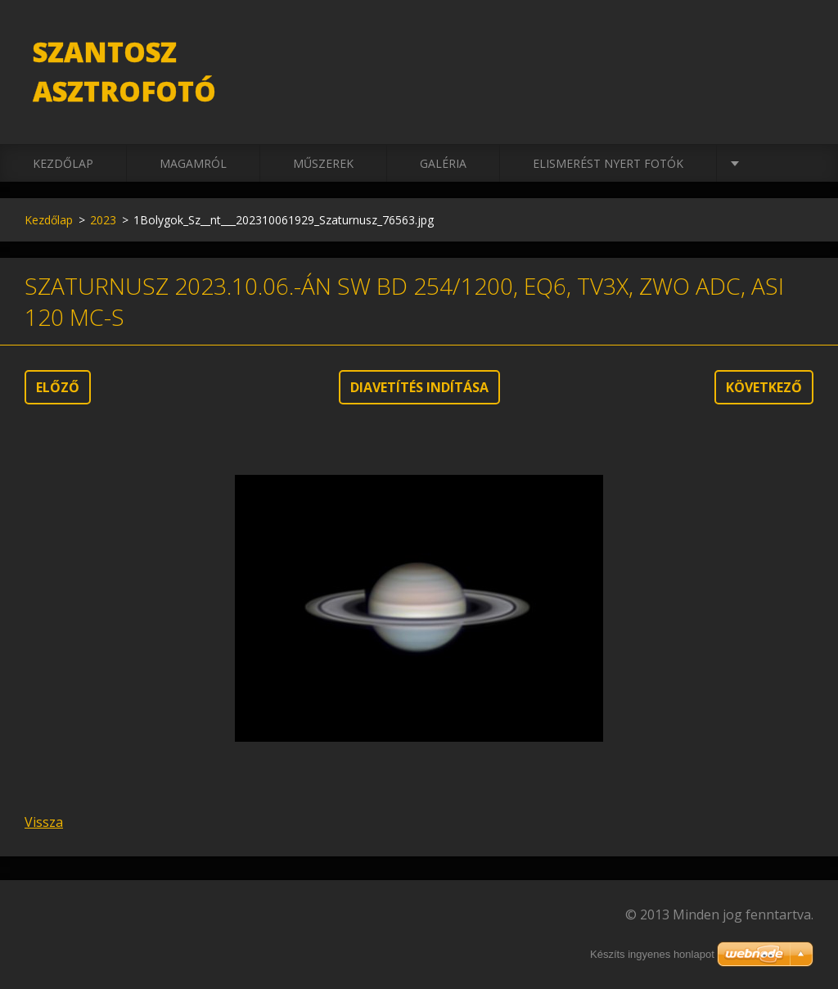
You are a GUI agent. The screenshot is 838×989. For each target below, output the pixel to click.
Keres (795, 47)
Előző (57, 387)
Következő (764, 387)
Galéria (443, 163)
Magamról (193, 163)
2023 (103, 220)
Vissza (44, 822)
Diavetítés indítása (419, 387)
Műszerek (323, 163)
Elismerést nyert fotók (608, 163)
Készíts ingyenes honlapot (652, 954)
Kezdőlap (63, 163)
